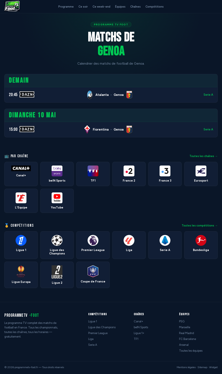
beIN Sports (141, 327)
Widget (213, 367)
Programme (66, 6)
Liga (90, 339)
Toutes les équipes (190, 350)
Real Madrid (186, 333)
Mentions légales (186, 367)
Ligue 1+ (139, 333)
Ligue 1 (92, 321)
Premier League (98, 333)
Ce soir (83, 6)
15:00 (13, 129)
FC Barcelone (187, 339)
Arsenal (184, 344)
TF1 (136, 339)
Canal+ (138, 321)
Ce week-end (101, 6)
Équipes (120, 6)
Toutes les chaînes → (203, 156)
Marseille (184, 327)
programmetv (21, 315)
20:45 (13, 94)
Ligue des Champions (102, 327)
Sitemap (202, 367)
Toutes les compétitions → (200, 225)
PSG (181, 321)
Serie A (208, 94)
